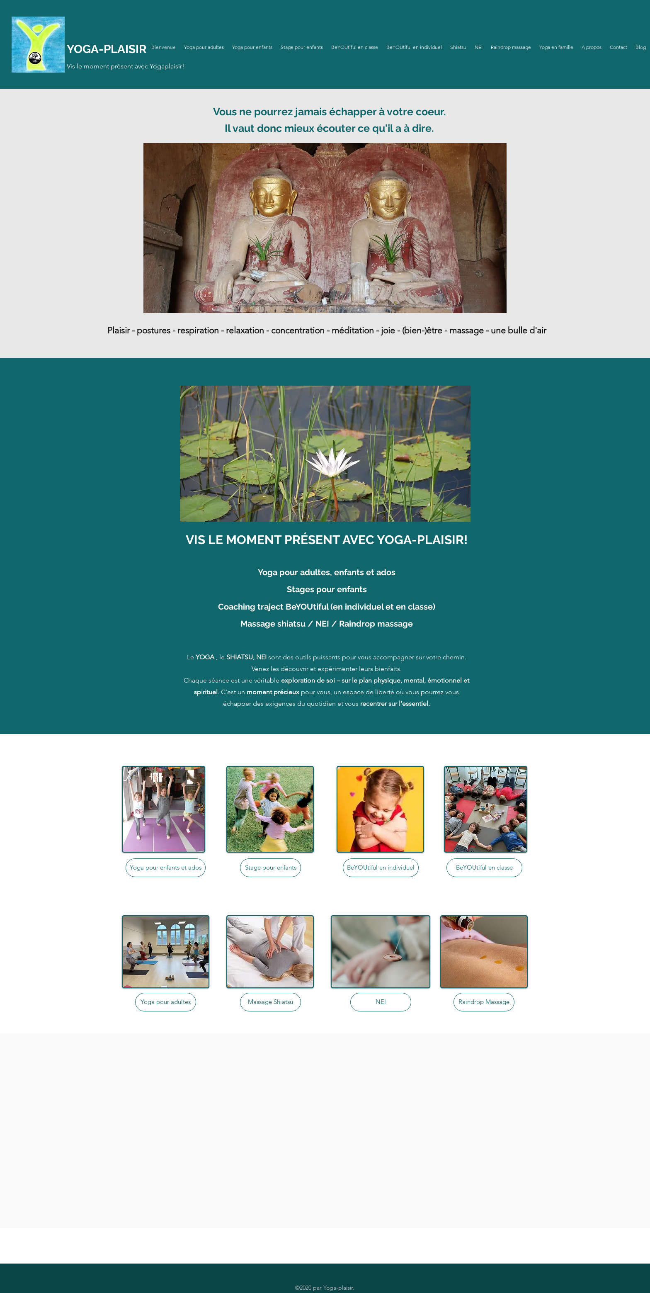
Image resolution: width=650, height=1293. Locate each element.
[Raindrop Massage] (484, 1002)
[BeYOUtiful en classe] (484, 867)
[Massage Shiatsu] (270, 1002)
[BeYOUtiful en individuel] (381, 867)
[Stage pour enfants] (270, 867)
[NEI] (380, 1002)
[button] (325, 454)
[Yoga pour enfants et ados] (166, 867)
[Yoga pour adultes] (165, 1002)
